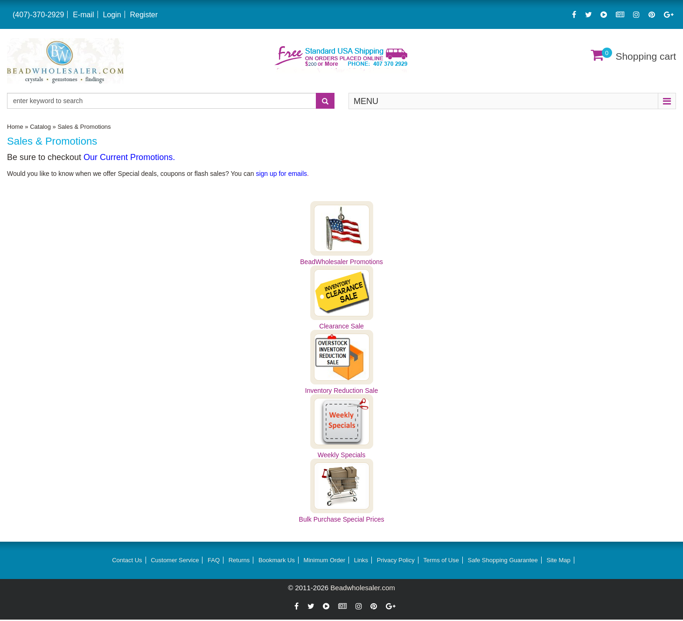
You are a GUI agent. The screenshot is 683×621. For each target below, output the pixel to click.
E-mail (83, 15)
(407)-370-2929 (38, 15)
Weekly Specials (341, 455)
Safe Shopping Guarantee (502, 560)
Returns (239, 560)
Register (144, 15)
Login (112, 15)
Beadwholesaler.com (362, 588)
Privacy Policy (396, 560)
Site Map (558, 560)
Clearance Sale (341, 326)
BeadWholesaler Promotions (341, 261)
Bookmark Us (276, 560)
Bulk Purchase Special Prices (341, 519)
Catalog (40, 126)
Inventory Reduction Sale (341, 390)
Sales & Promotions (84, 126)
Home (15, 126)
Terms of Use (441, 560)
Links (361, 560)
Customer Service (175, 560)
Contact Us (127, 560)
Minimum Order (325, 560)
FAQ (214, 560)
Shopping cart (645, 56)
